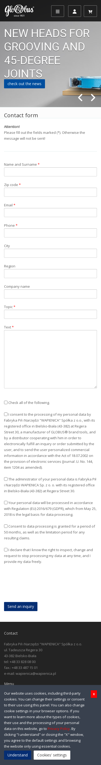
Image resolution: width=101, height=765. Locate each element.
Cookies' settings (52, 755)
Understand (18, 755)
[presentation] (45, 586)
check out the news (24, 83)
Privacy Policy (59, 728)
